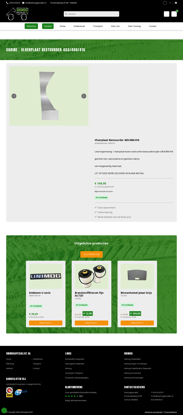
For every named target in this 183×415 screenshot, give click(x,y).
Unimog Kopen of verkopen (135, 363)
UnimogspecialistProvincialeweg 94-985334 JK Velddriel (133, 396)
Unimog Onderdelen (132, 359)
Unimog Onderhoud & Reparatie (137, 368)
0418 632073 (14, 3)
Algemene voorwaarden (154, 412)
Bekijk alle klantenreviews (76, 400)
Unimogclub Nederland (74, 363)
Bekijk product (46, 323)
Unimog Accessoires (132, 373)
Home (8, 359)
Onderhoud (37, 359)
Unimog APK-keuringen (133, 377)
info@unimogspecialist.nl (35, 3)
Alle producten (91, 254)
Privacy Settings (4, 410)
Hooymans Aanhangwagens (77, 377)
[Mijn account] (166, 14)
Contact (36, 368)
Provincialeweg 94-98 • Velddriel (63, 3)
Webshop (10, 363)
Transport (37, 363)
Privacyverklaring (170, 412)
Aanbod (9, 368)
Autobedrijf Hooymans (74, 359)
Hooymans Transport (74, 373)
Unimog (68, 368)
